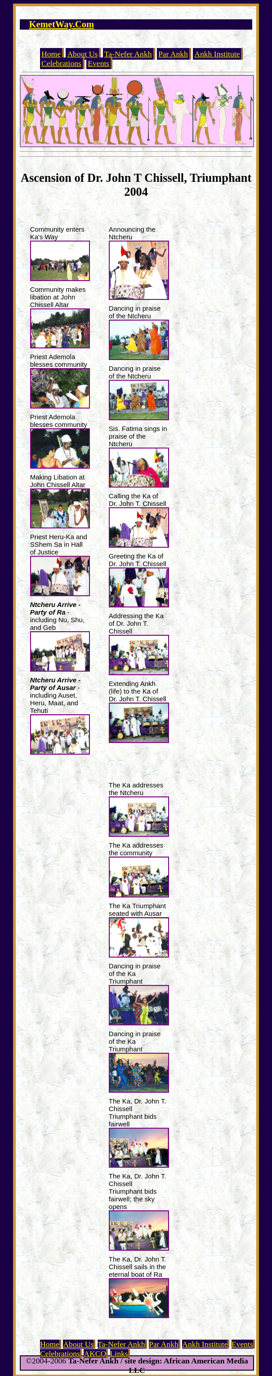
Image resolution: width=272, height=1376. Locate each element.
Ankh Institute (217, 53)
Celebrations (61, 63)
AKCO (95, 1353)
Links (119, 1353)
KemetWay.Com (61, 24)
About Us (82, 53)
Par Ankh (173, 53)
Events (98, 63)
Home (51, 53)
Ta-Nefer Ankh (128, 53)
